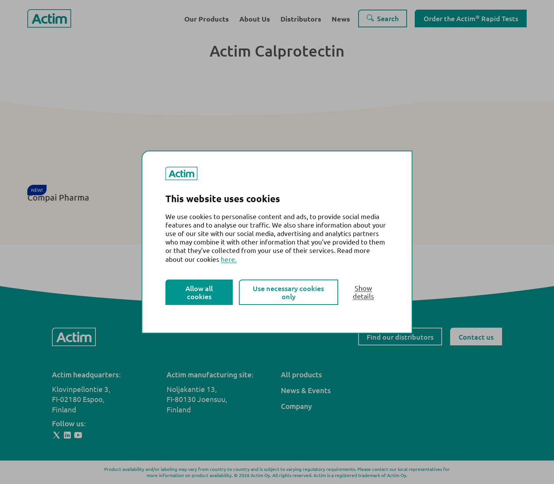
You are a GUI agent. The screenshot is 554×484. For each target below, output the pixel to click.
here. (229, 259)
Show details (363, 292)
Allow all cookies (199, 292)
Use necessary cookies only (288, 292)
